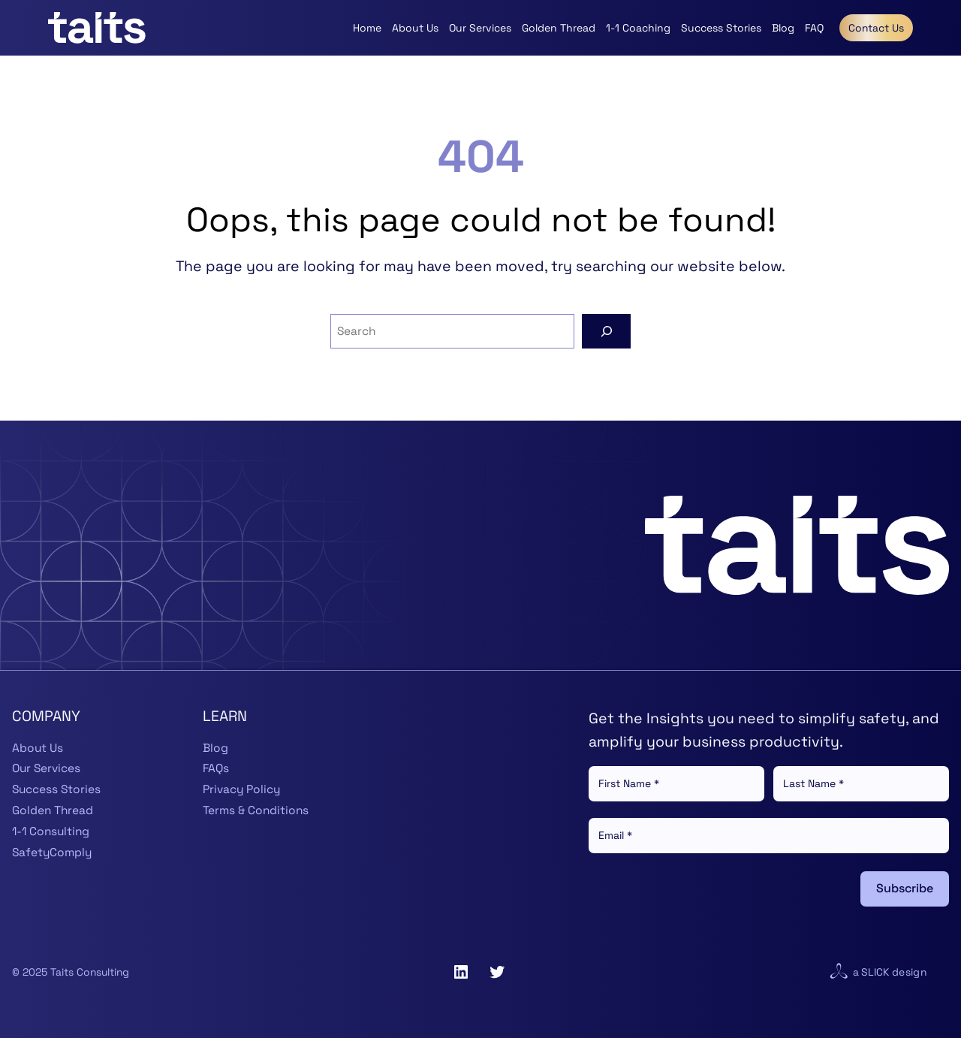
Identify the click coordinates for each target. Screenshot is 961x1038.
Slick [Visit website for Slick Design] (875, 972)
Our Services (46, 768)
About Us (37, 748)
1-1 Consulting (50, 831)
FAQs (216, 768)
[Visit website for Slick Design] (839, 972)
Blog (215, 748)
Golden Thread (52, 810)
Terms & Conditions (256, 810)
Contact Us (876, 28)
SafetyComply (52, 852)
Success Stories (56, 789)
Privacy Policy (241, 789)
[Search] (606, 331)
